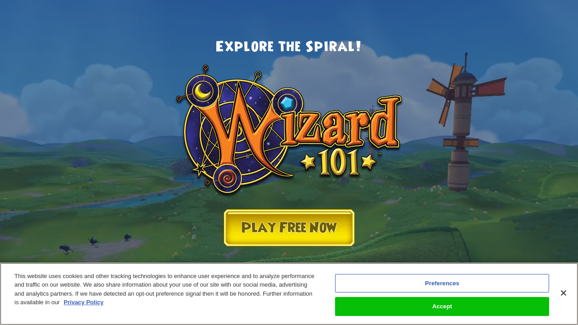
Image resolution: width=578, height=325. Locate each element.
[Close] (563, 293)
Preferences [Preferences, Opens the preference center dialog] (442, 283)
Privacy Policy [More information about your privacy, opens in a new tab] (83, 302)
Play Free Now (289, 228)
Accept (442, 306)
